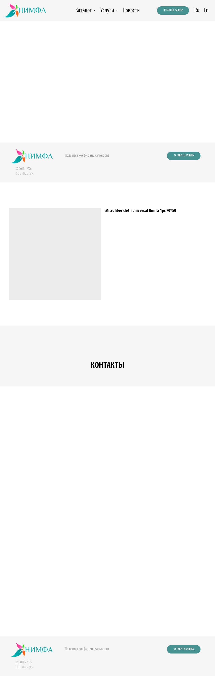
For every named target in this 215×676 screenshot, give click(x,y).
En (206, 10)
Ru (196, 10)
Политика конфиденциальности (87, 155)
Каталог (84, 10)
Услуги (107, 10)
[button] (184, 156)
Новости (131, 10)
